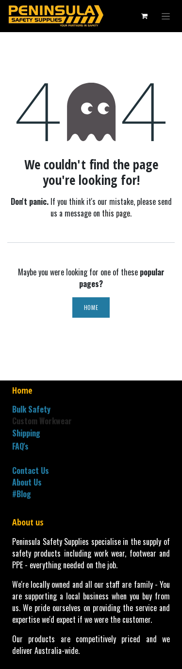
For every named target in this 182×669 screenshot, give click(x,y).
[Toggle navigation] (166, 16)
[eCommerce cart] (144, 16)
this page (116, 213)
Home (91, 307)
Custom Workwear (42, 421)
